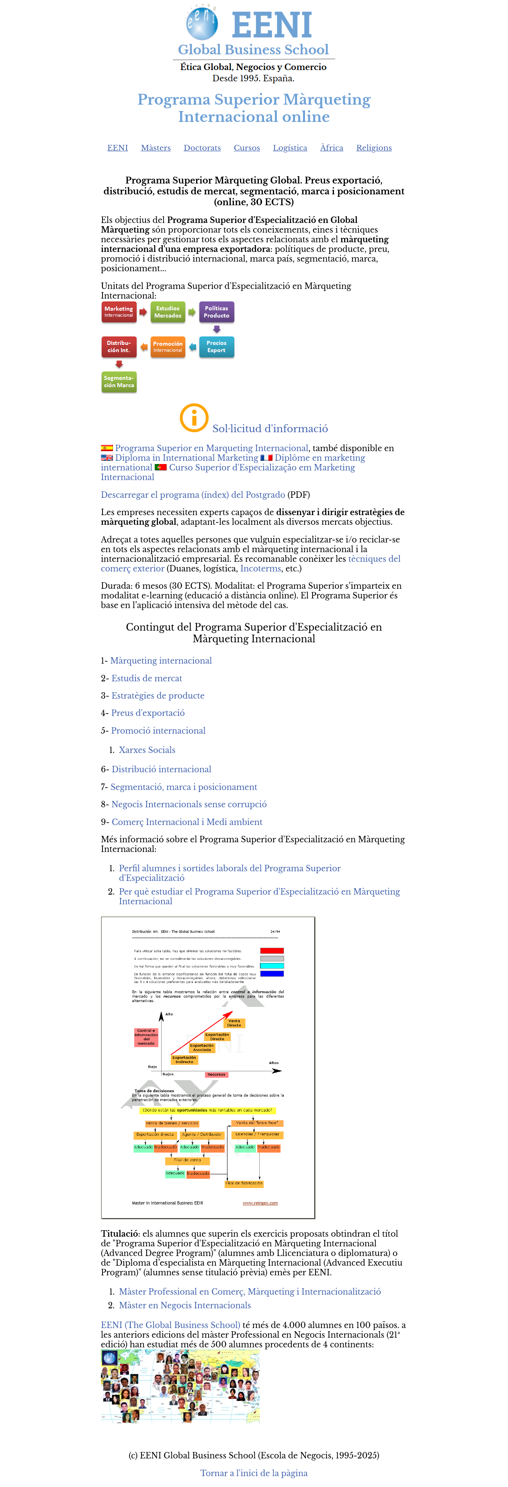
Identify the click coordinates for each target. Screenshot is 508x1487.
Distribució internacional (161, 769)
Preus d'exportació (148, 713)
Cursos (247, 148)
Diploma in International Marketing (187, 458)
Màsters (156, 148)
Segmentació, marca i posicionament (184, 787)
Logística (290, 148)
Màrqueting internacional (161, 661)
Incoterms (260, 568)
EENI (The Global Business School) (170, 1325)
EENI (117, 148)
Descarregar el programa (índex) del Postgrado (193, 495)
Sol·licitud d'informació (270, 429)
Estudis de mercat (146, 678)
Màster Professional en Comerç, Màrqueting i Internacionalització (250, 1292)
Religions (374, 148)
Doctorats (202, 148)
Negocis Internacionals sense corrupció (189, 804)
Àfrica (332, 148)
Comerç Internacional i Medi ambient (187, 822)
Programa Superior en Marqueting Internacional (212, 448)
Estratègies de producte (158, 696)
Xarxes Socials (147, 750)
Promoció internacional (158, 731)
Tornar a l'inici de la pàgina (253, 1473)
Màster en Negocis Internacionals (185, 1305)
